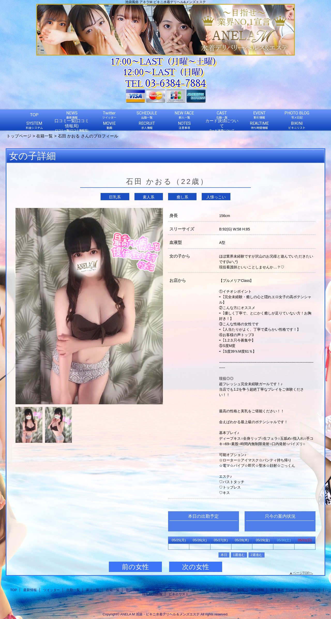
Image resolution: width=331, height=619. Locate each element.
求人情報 (257, 590)
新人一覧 (93, 590)
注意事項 (277, 590)
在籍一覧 (44, 136)
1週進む (239, 555)
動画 (241, 590)
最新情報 (30, 590)
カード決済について (305, 590)
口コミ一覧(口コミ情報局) (211, 590)
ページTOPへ (303, 573)
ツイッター (51, 590)
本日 (224, 555)
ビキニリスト (179, 594)
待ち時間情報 (152, 594)
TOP (34, 114)
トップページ (18, 136)
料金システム (176, 590)
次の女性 (195, 567)
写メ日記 (152, 590)
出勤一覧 (73, 590)
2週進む (256, 555)
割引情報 (132, 590)
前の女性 (135, 567)
